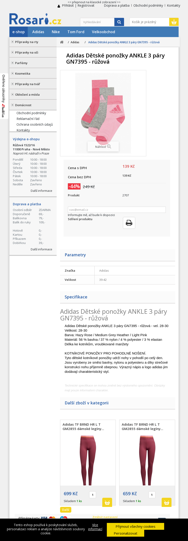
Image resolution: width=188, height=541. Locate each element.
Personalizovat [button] (125, 533)
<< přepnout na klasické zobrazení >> (94, 2)
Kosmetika (22, 73)
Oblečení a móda (27, 94)
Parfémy (21, 63)
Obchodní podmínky (148, 5)
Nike (56, 31)
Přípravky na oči (26, 52)
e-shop (18, 31)
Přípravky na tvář (27, 84)
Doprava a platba (117, 5)
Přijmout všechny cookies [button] (135, 526)
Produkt (74, 195)
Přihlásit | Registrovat (78, 5)
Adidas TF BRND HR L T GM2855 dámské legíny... (83, 426)
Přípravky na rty (26, 42)
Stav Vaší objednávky (35, 138)
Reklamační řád (28, 184)
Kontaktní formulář (40, 154)
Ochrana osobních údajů (35, 190)
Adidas (38, 31)
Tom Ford (75, 31)
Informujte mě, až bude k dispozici (91, 215)
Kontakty (173, 5)
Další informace (41, 262)
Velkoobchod (103, 31)
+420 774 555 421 (38, 120)
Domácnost (23, 105)
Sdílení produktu (80, 219)
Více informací (95, 527)
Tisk (129, 223)
